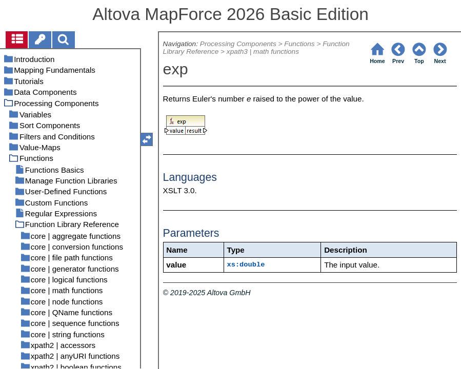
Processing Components (238, 44)
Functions (299, 44)
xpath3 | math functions (263, 51)
